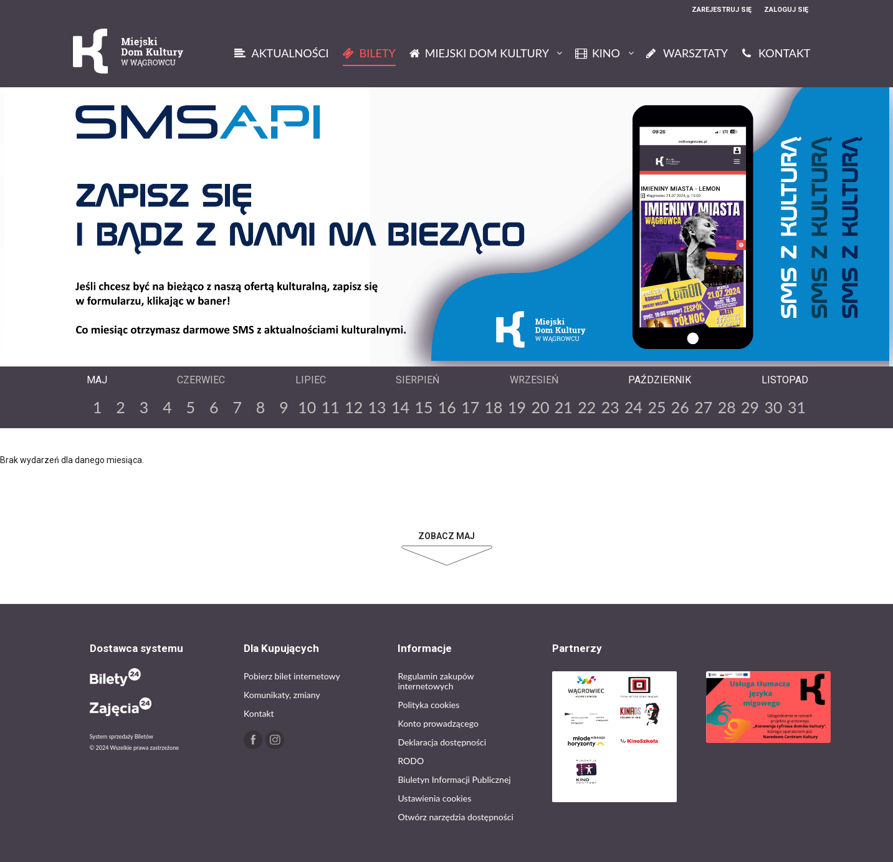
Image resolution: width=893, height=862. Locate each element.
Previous (437, 356)
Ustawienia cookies (434, 798)
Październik (659, 380)
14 (400, 407)
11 (331, 407)
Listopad (785, 380)
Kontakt (259, 713)
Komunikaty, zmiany (282, 694)
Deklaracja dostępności (442, 742)
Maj (97, 380)
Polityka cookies (428, 704)
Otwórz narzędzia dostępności (455, 817)
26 (680, 407)
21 (564, 407)
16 (447, 407)
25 (656, 407)
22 (587, 407)
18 (494, 407)
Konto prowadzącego (438, 723)
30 (773, 407)
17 (470, 407)
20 (540, 407)
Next (457, 356)
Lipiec (310, 380)
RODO (411, 760)
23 (610, 407)
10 (307, 407)
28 (727, 407)
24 (633, 407)
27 (703, 407)
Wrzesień (534, 380)
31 (797, 407)
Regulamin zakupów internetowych (436, 681)
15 (423, 407)
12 (354, 407)
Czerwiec (201, 380)
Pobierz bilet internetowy (292, 676)
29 (750, 407)
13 (377, 407)
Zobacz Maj (446, 536)
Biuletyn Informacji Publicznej (454, 779)
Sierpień (417, 380)
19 (517, 407)
